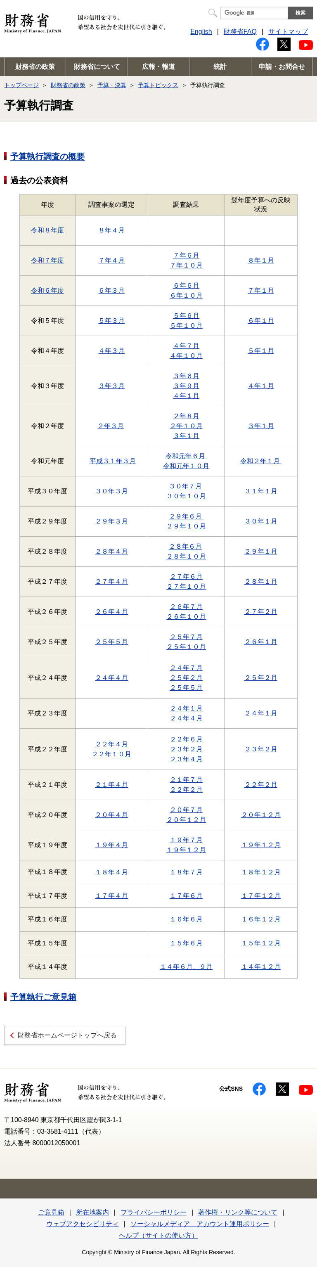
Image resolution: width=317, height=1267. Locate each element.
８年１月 (261, 260)
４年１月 (186, 395)
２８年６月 (185, 546)
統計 (220, 66)
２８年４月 (111, 551)
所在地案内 (92, 1212)
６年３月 (111, 290)
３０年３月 (111, 491)
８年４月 (111, 230)
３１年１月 (260, 491)
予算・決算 (111, 85)
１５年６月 (186, 943)
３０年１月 (260, 521)
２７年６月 (186, 576)
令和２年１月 (261, 460)
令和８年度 (47, 230)
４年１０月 (186, 355)
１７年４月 (111, 895)
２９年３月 (111, 521)
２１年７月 (186, 779)
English (201, 31)
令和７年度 (47, 260)
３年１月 (186, 435)
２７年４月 (111, 581)
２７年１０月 (186, 586)
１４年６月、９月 (186, 966)
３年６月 (186, 375)
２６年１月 (260, 641)
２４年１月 (186, 708)
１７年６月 (186, 895)
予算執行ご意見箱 (43, 997)
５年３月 (111, 320)
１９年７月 (186, 839)
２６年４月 (111, 611)
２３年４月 (186, 759)
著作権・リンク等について (237, 1212)
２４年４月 (111, 677)
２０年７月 (186, 809)
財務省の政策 (35, 66)
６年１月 (261, 320)
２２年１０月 (111, 754)
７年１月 (261, 290)
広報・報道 (158, 66)
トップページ (21, 85)
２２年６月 (186, 739)
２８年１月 (260, 581)
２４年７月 (186, 667)
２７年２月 (260, 611)
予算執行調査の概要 (47, 156)
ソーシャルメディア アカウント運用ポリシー (199, 1223)
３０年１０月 (186, 496)
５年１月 (261, 350)
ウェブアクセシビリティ (82, 1223)
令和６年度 (47, 290)
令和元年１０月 (186, 465)
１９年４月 (111, 844)
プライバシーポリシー (154, 1212)
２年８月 (186, 415)
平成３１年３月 (113, 460)
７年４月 (111, 260)
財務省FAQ (240, 31)
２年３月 (110, 425)
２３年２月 (186, 749)
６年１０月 (186, 295)
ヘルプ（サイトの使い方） (158, 1235)
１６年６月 (186, 919)
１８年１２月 (261, 872)
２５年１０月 (186, 646)
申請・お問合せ (282, 66)
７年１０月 (186, 265)
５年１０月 (186, 325)
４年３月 (111, 350)
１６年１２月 (261, 919)
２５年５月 (111, 641)
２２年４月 (111, 744)
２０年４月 (111, 814)
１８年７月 (186, 872)
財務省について (97, 66)
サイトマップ (288, 31)
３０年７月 (185, 486)
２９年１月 (260, 551)
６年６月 (186, 285)
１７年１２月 (261, 895)
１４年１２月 (261, 966)
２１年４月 (111, 784)
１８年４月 (111, 872)
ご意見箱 (51, 1212)
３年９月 (186, 385)
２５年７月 (186, 636)
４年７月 (186, 345)
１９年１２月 (186, 849)
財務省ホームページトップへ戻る (67, 1035)
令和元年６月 (186, 455)
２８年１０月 (186, 556)
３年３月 (111, 385)
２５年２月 (186, 677)
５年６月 (186, 315)
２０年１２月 (186, 819)
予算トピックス (158, 85)
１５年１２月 (261, 943)
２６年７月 (186, 606)
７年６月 (186, 255)
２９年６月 (186, 516)
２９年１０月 (186, 526)
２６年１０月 (186, 616)
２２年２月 (186, 789)
